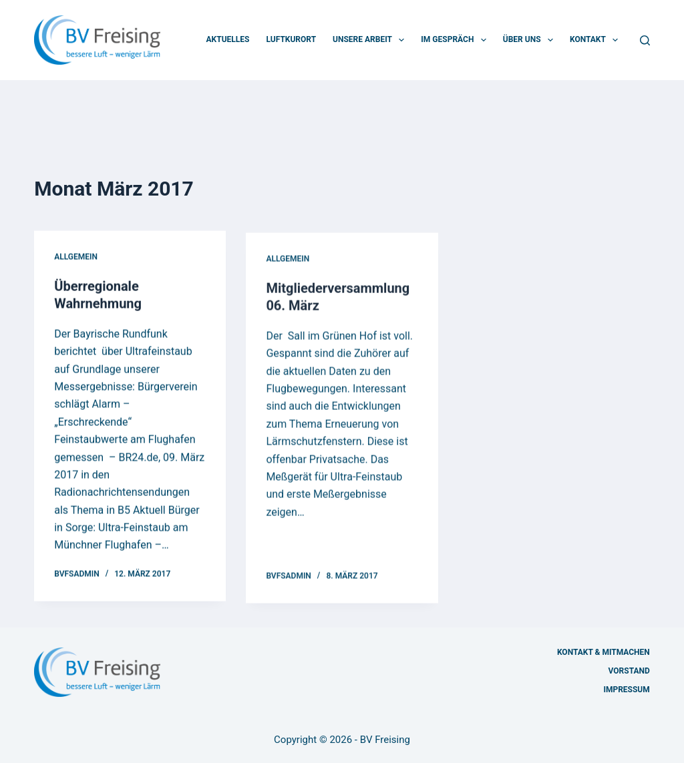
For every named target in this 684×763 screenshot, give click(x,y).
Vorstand (629, 671)
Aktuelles (228, 39)
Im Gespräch (456, 40)
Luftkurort (291, 39)
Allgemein (76, 257)
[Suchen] (645, 40)
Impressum (626, 689)
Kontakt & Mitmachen (603, 652)
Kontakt (596, 40)
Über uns (530, 40)
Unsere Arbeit (371, 40)
